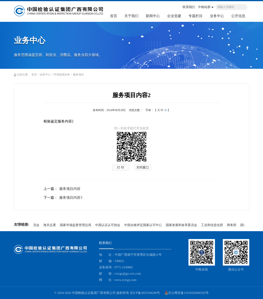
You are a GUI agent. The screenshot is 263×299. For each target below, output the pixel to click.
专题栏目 (195, 16)
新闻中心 (153, 16)
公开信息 (238, 16)
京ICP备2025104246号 (145, 292)
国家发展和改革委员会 (181, 225)
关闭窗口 (142, 167)
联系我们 (189, 7)
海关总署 (50, 225)
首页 (113, 16)
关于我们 (131, 16)
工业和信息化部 (212, 225)
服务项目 (78, 74)
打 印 (120, 167)
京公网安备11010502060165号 (187, 292)
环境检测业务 (62, 74)
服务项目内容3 (70, 198)
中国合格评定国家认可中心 (143, 225)
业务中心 (217, 16)
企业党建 (174, 16)
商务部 (232, 225)
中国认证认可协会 (108, 225)
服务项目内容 (69, 189)
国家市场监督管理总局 (76, 225)
